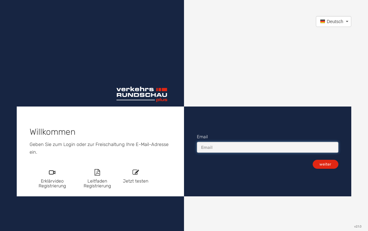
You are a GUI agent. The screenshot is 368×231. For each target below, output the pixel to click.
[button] (333, 21)
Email (202, 137)
